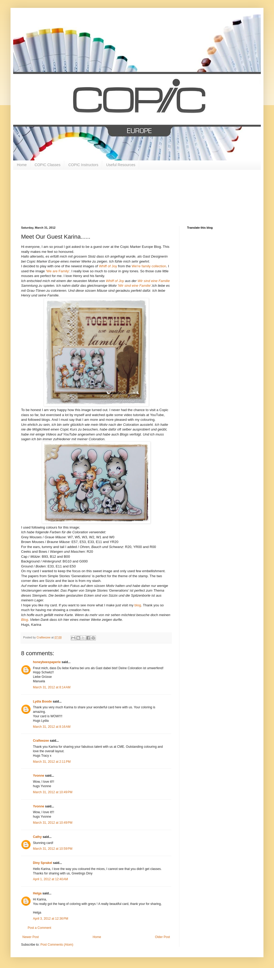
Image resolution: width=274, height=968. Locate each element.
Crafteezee (41, 740)
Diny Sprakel (42, 863)
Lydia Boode (42, 701)
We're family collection (149, 266)
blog (137, 605)
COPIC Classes (47, 165)
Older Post (162, 937)
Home (22, 165)
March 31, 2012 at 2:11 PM (52, 762)
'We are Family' (58, 271)
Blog (24, 620)
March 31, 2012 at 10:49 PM (52, 792)
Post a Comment (39, 928)
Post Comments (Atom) (56, 944)
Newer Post (30, 937)
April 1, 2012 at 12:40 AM (50, 879)
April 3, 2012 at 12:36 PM (50, 918)
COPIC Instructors (83, 165)
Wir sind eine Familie (154, 281)
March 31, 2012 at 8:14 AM (51, 687)
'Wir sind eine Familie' (134, 286)
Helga (37, 893)
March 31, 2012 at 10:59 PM (52, 849)
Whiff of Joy (108, 266)
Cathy (37, 837)
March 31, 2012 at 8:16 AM (51, 727)
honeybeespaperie (47, 662)
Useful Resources (120, 165)
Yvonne (38, 775)
